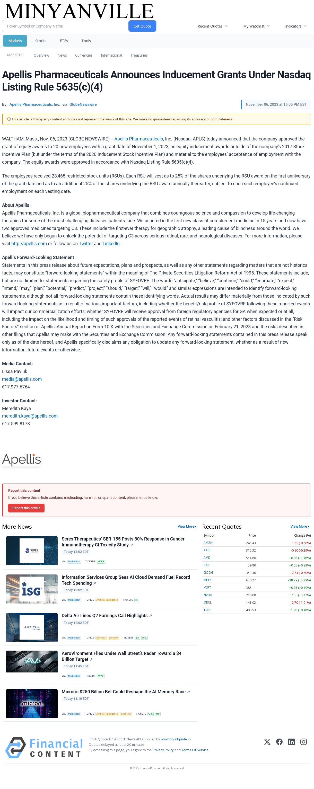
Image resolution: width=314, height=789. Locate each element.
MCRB (103, 562)
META (208, 580)
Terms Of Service (194, 760)
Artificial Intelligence (109, 603)
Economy (117, 642)
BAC (207, 565)
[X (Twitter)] (267, 758)
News (62, 55)
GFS (155, 723)
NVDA (208, 595)
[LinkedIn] (291, 758)
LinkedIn (111, 243)
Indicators (293, 26)
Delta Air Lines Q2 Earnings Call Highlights (107, 621)
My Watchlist (254, 26)
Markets (15, 40)
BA (141, 642)
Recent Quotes (210, 26)
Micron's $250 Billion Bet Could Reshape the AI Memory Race (126, 701)
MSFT (207, 587)
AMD (207, 557)
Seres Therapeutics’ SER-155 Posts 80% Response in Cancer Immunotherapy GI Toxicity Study (123, 542)
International (111, 55)
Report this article (26, 508)
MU (163, 723)
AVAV (103, 683)
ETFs (64, 40)
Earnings (103, 642)
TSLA (207, 610)
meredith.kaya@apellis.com (30, 416)
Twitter (86, 243)
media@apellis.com (22, 379)
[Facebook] (279, 758)
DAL (149, 642)
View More (186, 526)
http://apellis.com (29, 243)
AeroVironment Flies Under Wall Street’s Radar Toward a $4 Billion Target (122, 663)
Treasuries (139, 55)
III (140, 603)
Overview (41, 55)
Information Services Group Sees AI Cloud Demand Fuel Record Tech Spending (126, 583)
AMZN (208, 542)
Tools (86, 40)
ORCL (208, 602)
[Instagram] (303, 758)
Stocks (40, 40)
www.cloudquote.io (176, 749)
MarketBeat (75, 562)
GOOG (208, 572)
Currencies (84, 55)
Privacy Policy (163, 760)
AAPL (207, 550)
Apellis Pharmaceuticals (139, 138)
